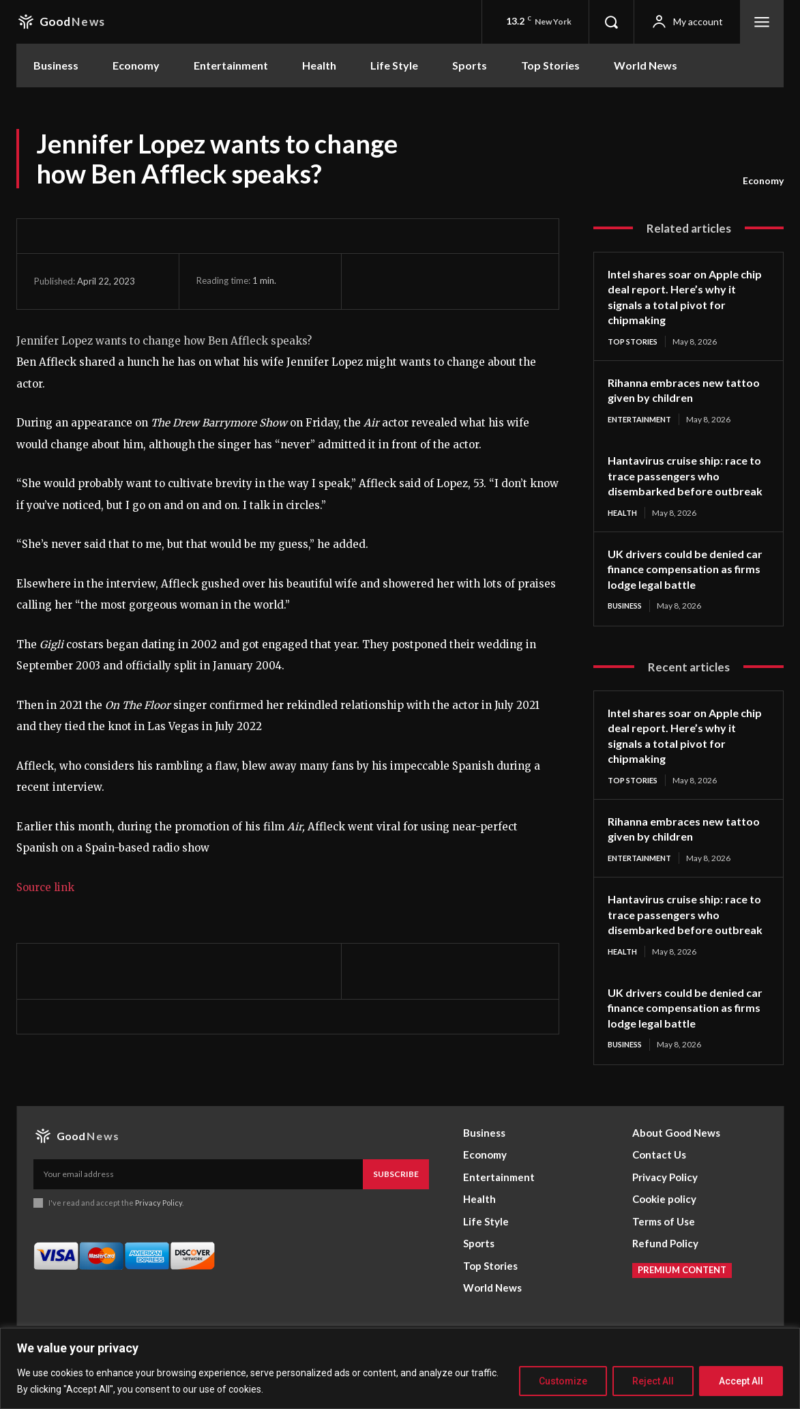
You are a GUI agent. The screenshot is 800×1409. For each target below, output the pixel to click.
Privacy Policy (158, 1239)
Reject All (653, 1381)
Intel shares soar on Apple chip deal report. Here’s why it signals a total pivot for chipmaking (684, 297)
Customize (563, 1381)
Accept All (741, 1381)
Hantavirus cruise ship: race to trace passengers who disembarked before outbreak (683, 485)
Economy (763, 181)
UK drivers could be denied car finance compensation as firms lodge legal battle (686, 586)
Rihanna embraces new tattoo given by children (674, 390)
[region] (400, 1368)
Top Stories (635, 341)
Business (627, 623)
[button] (611, 22)
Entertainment (644, 420)
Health (624, 530)
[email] (198, 1211)
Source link (45, 887)
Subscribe (396, 1211)
